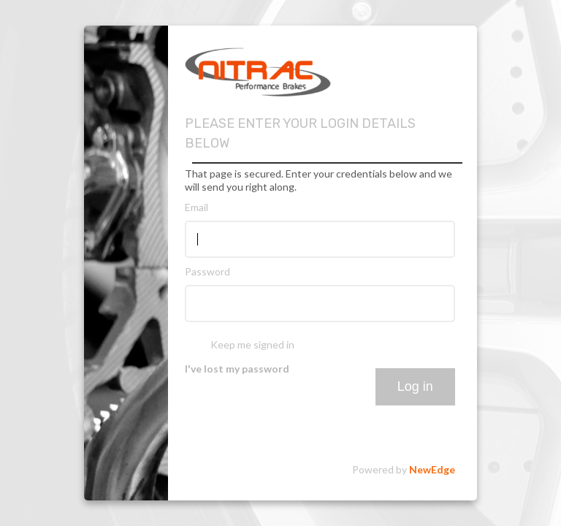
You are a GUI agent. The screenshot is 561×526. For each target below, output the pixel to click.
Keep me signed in (252, 344)
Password (207, 271)
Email (196, 207)
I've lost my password (237, 368)
